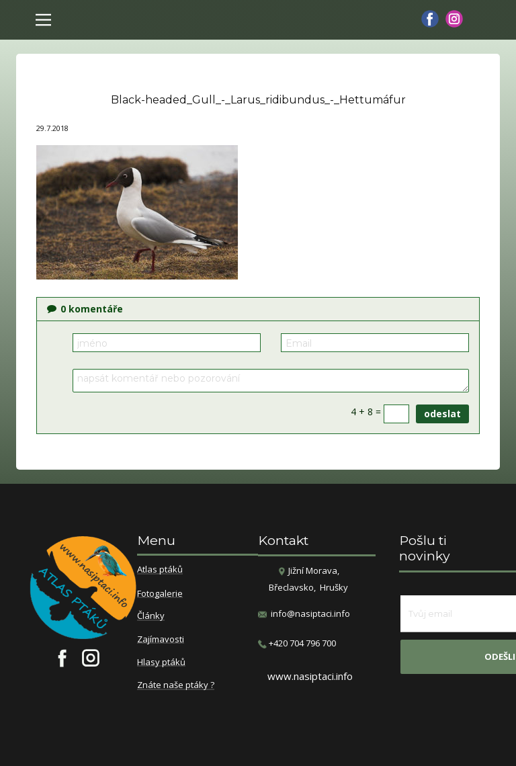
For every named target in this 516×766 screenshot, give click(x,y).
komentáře (85, 308)
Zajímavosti (160, 640)
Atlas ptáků (160, 570)
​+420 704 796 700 (297, 643)
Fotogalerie (160, 594)
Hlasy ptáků (161, 662)
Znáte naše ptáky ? (175, 685)
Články (151, 616)
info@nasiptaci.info (310, 613)
